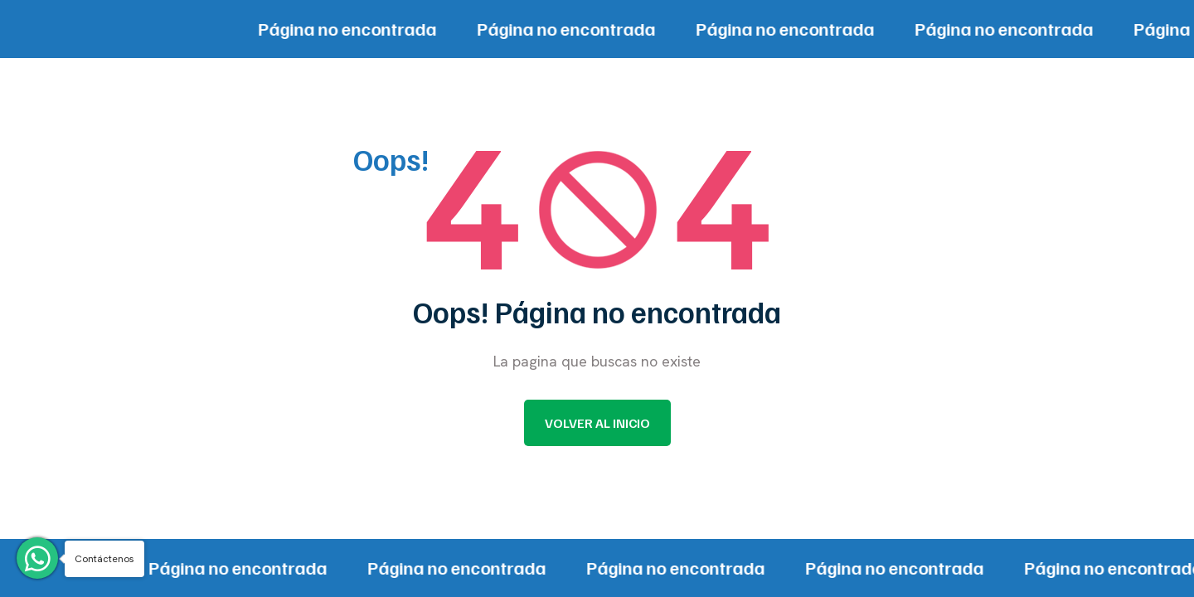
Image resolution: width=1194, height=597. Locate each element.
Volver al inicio (597, 423)
